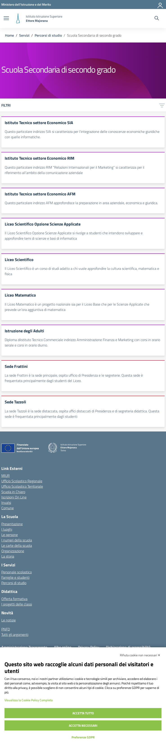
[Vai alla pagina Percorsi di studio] (48, 35)
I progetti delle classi (16, 604)
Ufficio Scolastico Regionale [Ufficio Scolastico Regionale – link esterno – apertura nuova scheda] (21, 481)
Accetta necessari (83, 725)
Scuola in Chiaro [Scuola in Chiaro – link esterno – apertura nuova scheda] (13, 491)
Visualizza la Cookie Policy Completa (28, 700)
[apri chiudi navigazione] (6, 18)
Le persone (9, 534)
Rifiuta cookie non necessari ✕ (140, 655)
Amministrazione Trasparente (24, 647)
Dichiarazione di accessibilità (128, 647)
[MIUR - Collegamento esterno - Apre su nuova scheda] (26, 4)
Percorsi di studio (13, 582)
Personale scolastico (16, 572)
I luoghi (6, 529)
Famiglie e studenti (15, 577)
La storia (7, 556)
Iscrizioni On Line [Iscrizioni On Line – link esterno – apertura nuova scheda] (14, 497)
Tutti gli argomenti (14, 634)
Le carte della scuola (16, 545)
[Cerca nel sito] (156, 19)
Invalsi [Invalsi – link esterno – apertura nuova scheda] (6, 502)
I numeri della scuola (16, 540)
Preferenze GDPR (83, 737)
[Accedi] (160, 4)
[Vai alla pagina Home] (9, 35)
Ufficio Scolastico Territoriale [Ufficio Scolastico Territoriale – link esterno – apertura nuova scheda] (22, 486)
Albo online (62, 647)
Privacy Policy (88, 647)
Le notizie (8, 620)
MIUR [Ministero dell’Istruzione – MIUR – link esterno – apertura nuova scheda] (5, 475)
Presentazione (12, 524)
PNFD (5, 629)
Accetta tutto (83, 713)
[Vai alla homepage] (17, 18)
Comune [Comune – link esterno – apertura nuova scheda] (7, 508)
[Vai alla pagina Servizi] (24, 35)
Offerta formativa (14, 598)
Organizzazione (12, 551)
